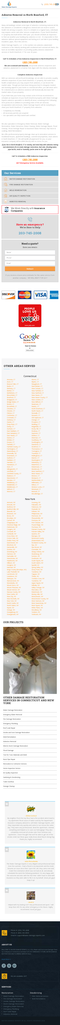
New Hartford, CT (38, 393)
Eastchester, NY (12, 543)
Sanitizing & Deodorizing (11, 777)
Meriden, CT (11, 480)
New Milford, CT (37, 402)
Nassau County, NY (13, 592)
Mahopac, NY (11, 579)
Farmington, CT (12, 449)
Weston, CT (36, 476)
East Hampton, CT (13, 433)
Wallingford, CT (37, 456)
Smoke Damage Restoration (13, 1001)
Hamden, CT (11, 462)
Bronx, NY (10, 516)
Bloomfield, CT (12, 395)
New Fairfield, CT (37, 391)
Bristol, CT (10, 404)
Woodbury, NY (37, 610)
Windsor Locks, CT (38, 487)
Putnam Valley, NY (38, 532)
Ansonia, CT (11, 380)
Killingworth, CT (12, 469)
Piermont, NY (36, 516)
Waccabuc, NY (37, 590)
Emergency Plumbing (10, 723)
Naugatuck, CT (37, 384)
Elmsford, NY (11, 545)
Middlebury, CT (12, 482)
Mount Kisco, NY (13, 585)
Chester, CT (11, 411)
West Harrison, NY (38, 601)
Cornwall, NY (11, 532)
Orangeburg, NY (12, 612)
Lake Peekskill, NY (13, 572)
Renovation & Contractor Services (15, 764)
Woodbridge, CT (37, 494)
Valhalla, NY (36, 585)
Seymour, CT (36, 433)
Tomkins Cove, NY (38, 579)
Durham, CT (11, 429)
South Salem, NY (37, 563)
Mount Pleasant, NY (14, 587)
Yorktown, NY (36, 614)
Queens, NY (36, 534)
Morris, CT (35, 380)
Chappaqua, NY (12, 523)
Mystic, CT (35, 382)
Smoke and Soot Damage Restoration (16, 732)
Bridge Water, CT (13, 402)
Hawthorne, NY (12, 561)
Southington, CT (37, 442)
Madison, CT (11, 476)
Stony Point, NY (37, 570)
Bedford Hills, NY (13, 509)
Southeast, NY (37, 558)
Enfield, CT (10, 440)
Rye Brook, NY (37, 547)
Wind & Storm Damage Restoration (15, 746)
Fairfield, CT (11, 444)
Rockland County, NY (39, 543)
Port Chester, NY (37, 523)
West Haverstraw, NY (39, 603)
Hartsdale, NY (11, 556)
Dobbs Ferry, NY (12, 540)
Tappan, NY (36, 574)
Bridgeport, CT (12, 400)
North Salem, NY (13, 605)
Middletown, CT (12, 487)
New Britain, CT (37, 386)
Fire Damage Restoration (18, 184)
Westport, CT (36, 478)
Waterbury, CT (37, 462)
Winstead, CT (36, 489)
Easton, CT (11, 438)
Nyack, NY (10, 608)
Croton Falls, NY (12, 538)
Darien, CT (10, 422)
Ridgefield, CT (36, 427)
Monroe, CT (11, 491)
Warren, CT (35, 458)
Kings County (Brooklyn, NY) (16, 570)
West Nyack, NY (37, 605)
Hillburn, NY (11, 563)
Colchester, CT (12, 415)
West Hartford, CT (38, 471)
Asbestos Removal (15, 201)
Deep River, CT (12, 424)
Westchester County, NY (40, 599)
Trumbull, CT (36, 453)
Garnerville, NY (12, 547)
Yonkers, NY (36, 612)
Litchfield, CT (11, 471)
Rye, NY (34, 545)
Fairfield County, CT (13, 447)
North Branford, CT (38, 409)
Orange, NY (11, 610)
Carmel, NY (11, 520)
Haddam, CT (11, 460)
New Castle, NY (12, 594)
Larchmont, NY (12, 574)
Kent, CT (10, 467)
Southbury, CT (36, 440)
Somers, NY (36, 556)
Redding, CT (36, 424)
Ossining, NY (36, 502)
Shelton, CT (36, 435)
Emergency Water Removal (12, 715)
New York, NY (12, 601)
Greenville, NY (12, 453)
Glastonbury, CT (12, 451)
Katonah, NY (11, 567)
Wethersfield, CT (37, 480)
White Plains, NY (37, 608)
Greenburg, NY (12, 552)
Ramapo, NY (36, 536)
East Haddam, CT (13, 431)
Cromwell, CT (11, 418)
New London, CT (37, 400)
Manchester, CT (12, 478)
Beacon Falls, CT (13, 384)
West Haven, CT (37, 474)
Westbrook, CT (37, 469)
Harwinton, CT (12, 465)
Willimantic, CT (37, 482)
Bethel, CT (10, 391)
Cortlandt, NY (11, 534)
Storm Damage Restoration (13, 1004)
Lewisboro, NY (12, 576)
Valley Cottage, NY (38, 587)
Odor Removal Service (40, 996)
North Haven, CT (37, 411)
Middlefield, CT (12, 485)
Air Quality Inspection (17, 195)
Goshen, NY (11, 549)
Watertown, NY (37, 592)
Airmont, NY (11, 502)
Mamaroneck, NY (13, 581)
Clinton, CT (11, 413)
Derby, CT (10, 427)
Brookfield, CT (12, 406)
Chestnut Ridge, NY (13, 525)
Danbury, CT (11, 420)
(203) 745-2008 (50, 4)
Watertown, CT (37, 467)
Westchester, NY (37, 596)
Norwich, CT (36, 415)
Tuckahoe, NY (36, 581)
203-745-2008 (30, 233)
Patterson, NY (36, 507)
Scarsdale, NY (36, 549)
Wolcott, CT (36, 491)
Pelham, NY (36, 511)
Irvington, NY (11, 565)
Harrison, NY (11, 554)
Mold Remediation (15, 190)
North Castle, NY (13, 603)
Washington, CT (37, 460)
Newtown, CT (36, 404)
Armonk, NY (11, 505)
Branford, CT (11, 397)
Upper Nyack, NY (37, 583)
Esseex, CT (11, 442)
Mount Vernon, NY (13, 590)
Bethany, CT (11, 388)
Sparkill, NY (35, 565)
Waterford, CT (36, 465)
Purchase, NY (36, 527)
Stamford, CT (36, 444)
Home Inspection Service (11, 768)
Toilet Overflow (8, 782)
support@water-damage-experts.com (31, 935)
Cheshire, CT (11, 409)
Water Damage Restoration (19, 178)
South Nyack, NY (37, 561)
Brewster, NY (11, 514)
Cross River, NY (12, 536)
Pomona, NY (36, 520)
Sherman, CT (36, 438)
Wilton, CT (35, 485)
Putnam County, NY (38, 529)
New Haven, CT (37, 395)
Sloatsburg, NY (37, 554)
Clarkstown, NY (12, 527)
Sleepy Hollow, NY (38, 552)
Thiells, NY (35, 576)
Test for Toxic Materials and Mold (15, 755)
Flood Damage (8, 750)
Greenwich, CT (12, 456)
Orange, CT (36, 420)
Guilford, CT (11, 458)
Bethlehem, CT (12, 393)
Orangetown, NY (12, 614)
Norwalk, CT (36, 413)
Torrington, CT (37, 451)
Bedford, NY (11, 507)
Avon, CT (10, 382)
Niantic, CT (35, 406)
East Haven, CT (12, 435)
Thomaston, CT (37, 449)
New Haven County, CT (40, 397)
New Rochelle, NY (13, 599)
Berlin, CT (10, 386)
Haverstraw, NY (12, 558)
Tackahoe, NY (36, 572)
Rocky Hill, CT (36, 429)
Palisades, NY (36, 505)
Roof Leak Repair (9, 728)
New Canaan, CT (37, 388)
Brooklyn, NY (11, 518)
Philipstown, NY (37, 514)
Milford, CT (11, 489)
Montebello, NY (12, 583)
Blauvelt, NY (11, 511)
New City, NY (11, 596)
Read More (6, 959)
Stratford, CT (36, 447)
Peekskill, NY (36, 509)
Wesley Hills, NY (37, 594)
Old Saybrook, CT (38, 418)
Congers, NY (11, 529)
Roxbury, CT (36, 431)
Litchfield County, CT (14, 474)
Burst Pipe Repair (9, 759)
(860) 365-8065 (23, 933)
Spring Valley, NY (37, 567)
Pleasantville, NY (37, 518)
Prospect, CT (36, 422)
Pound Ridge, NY (37, 525)
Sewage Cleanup (9, 786)
